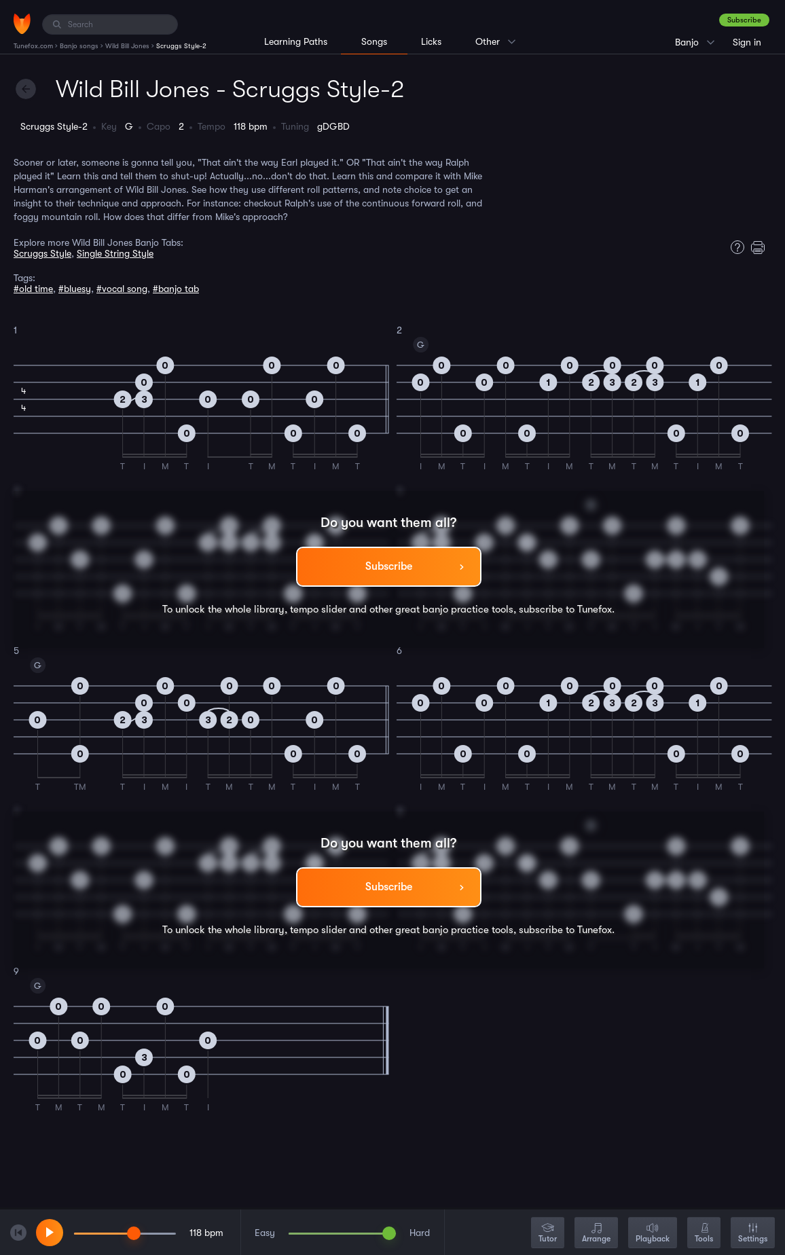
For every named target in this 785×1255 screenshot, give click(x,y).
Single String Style (115, 253)
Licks (431, 41)
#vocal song (121, 288)
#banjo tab (176, 288)
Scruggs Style (42, 253)
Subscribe (744, 20)
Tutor (547, 1233)
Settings (752, 1233)
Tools (704, 1233)
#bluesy (74, 288)
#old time (33, 288)
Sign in (747, 42)
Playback (653, 1233)
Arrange (596, 1233)
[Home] (22, 24)
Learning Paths (295, 41)
